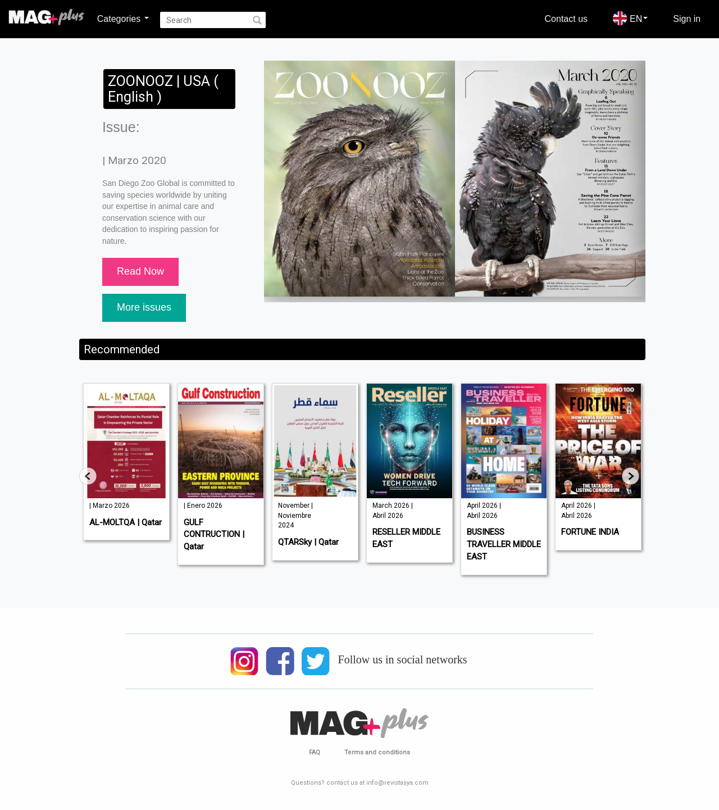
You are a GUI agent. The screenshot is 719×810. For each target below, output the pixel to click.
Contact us (566, 18)
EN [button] (630, 18)
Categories (123, 18)
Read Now (140, 271)
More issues (144, 307)
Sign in (686, 18)
